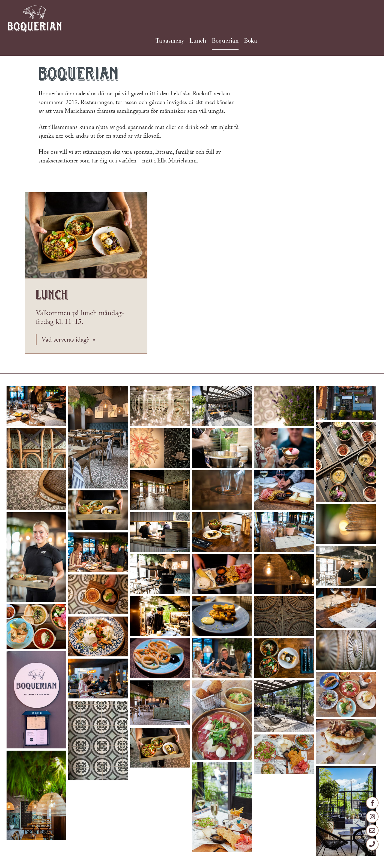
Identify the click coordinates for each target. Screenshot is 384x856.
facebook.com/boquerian (88, 808)
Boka (366, 18)
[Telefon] (372, 844)
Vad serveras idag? (293, 186)
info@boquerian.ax (112, 785)
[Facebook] (372, 800)
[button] (36, 252)
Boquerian (341, 18)
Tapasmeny (284, 18)
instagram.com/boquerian (109, 819)
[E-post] (372, 829)
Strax (198, 850)
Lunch (313, 18)
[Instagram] (372, 815)
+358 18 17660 (93, 796)
